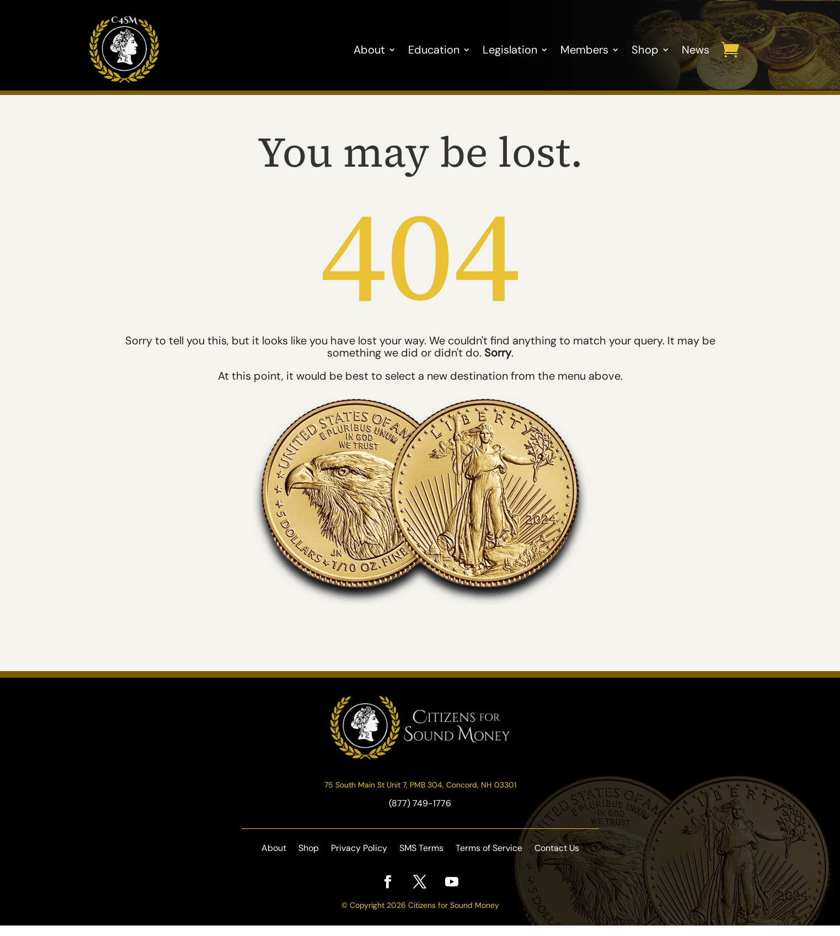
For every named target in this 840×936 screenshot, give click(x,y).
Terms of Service (489, 859)
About (369, 49)
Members (584, 49)
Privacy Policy (359, 859)
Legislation (510, 49)
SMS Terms (421, 859)
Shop (645, 49)
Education (433, 49)
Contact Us (556, 859)
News (695, 49)
